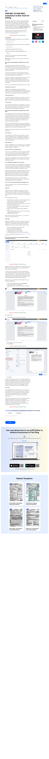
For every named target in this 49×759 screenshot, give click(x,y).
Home (6, 7)
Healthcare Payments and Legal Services (13, 48)
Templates (10, 7)
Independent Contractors (11, 40)
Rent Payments (9, 45)
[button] (42, 21)
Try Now (45, 3)
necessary (10, 413)
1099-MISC (8, 53)
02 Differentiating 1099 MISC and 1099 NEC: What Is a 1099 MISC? (17, 44)
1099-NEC (8, 52)
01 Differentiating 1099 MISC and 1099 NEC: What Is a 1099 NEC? (17, 39)
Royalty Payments (9, 47)
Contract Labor (9, 42)
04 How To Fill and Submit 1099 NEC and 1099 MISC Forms (16, 51)
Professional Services (10, 41)
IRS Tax (15, 7)
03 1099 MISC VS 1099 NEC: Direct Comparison (14, 49)
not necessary (18, 413)
